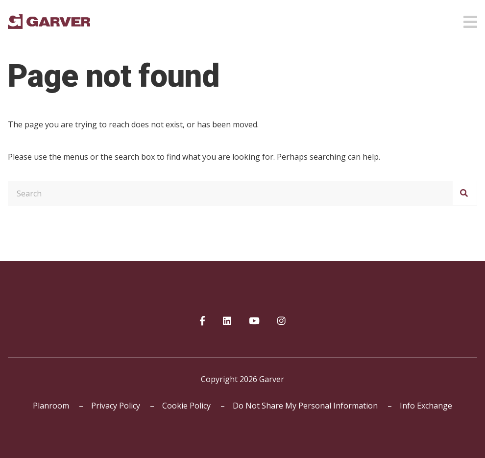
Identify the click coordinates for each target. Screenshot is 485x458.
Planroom (51, 405)
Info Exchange (426, 405)
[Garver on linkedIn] (227, 321)
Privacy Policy (115, 405)
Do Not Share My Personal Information (305, 405)
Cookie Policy (186, 405)
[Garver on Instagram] (281, 321)
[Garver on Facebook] (202, 321)
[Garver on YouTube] (254, 321)
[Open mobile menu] (470, 19)
